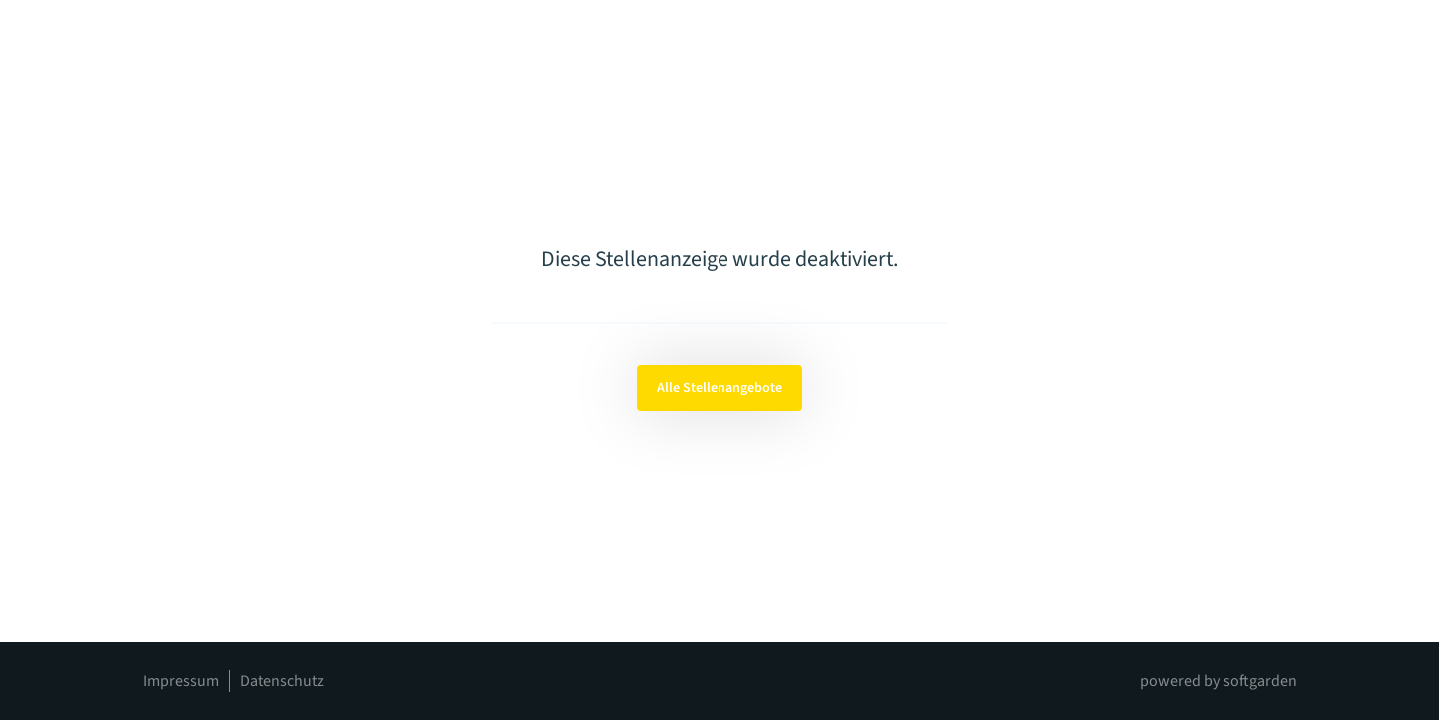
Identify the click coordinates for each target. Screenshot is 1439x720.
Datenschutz (282, 681)
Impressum (181, 681)
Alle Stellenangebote (719, 388)
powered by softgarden (1218, 681)
